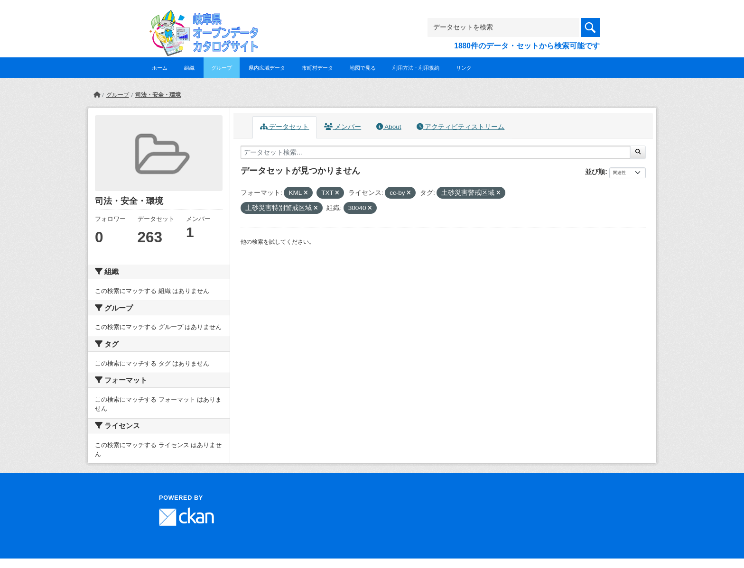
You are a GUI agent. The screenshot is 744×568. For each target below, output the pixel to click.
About (388, 126)
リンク (464, 68)
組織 (189, 68)
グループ (221, 68)
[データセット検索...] (436, 152)
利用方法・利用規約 (415, 68)
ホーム (159, 68)
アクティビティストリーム (461, 126)
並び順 (595, 171)
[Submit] (638, 152)
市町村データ (317, 68)
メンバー (342, 126)
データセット (284, 126)
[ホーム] (96, 95)
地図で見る (363, 68)
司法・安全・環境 (158, 95)
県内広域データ (267, 68)
